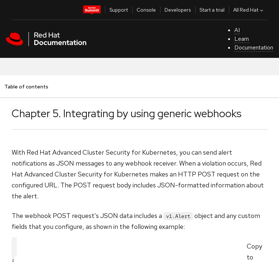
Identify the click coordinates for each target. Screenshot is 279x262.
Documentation (253, 47)
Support (118, 10)
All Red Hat (249, 10)
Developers (178, 10)
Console (146, 10)
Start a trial (212, 10)
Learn (241, 39)
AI (237, 30)
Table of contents (26, 86)
